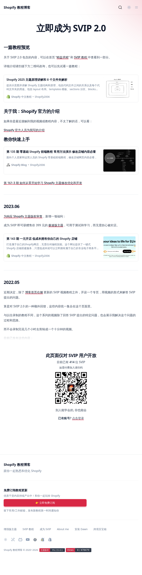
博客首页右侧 (34, 292)
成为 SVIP (45, 529)
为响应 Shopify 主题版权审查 (23, 216)
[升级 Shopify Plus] (42, 539)
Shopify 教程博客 (17, 7)
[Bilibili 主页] (20, 539)
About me (63, 529)
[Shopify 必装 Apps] (13, 539)
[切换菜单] (136, 7)
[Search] (120, 7)
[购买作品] (35, 539)
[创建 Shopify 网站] (50, 539)
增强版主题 (10, 529)
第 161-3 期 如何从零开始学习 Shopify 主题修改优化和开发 (43, 183)
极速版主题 (55, 225)
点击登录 (78, 418)
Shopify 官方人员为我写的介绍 (24, 130)
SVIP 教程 (81, 57)
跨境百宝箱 (100, 529)
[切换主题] (129, 7)
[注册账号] (45, 502)
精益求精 (62, 57)
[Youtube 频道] (28, 539)
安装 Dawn (81, 529)
